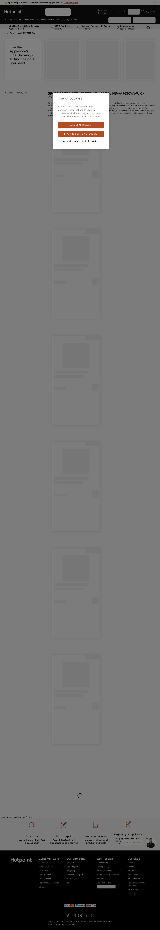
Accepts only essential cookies (80, 141)
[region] (81, 121)
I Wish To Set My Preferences (80, 133)
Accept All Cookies (80, 125)
